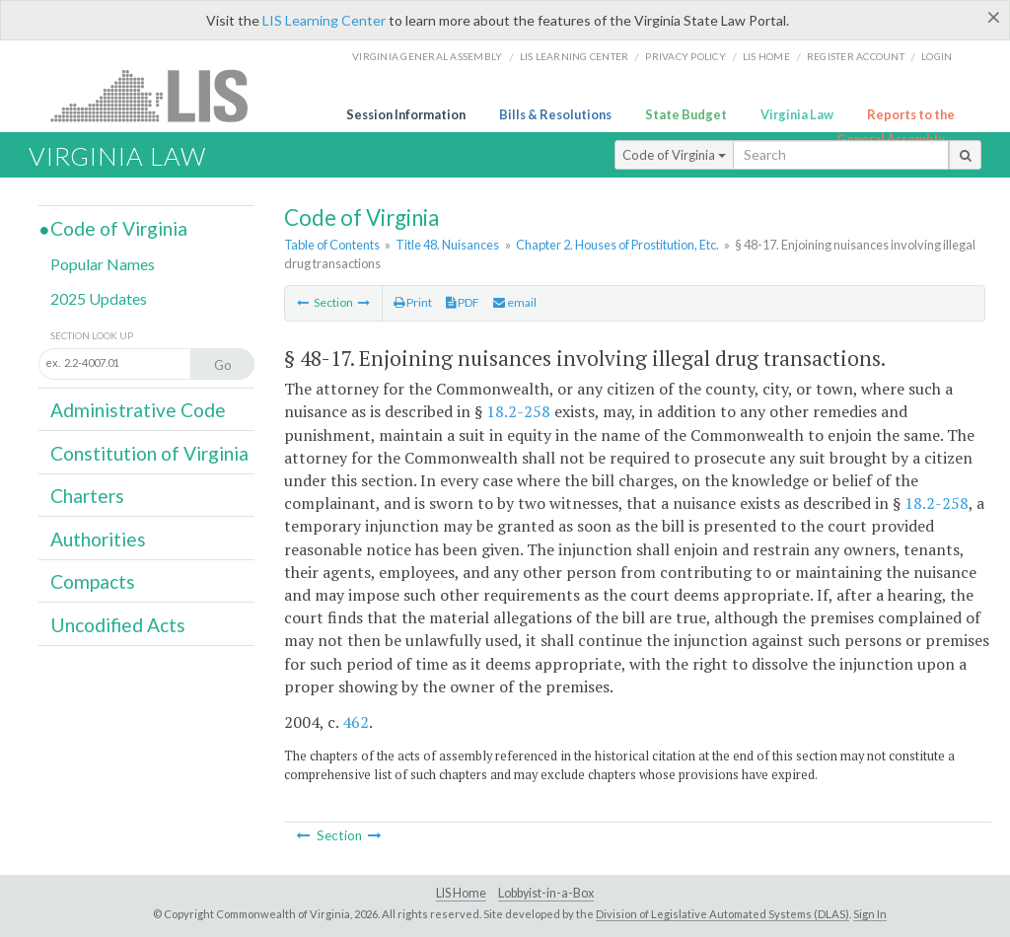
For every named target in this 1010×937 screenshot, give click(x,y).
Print (413, 302)
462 (355, 722)
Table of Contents (332, 244)
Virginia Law (796, 114)
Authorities (98, 539)
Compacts (92, 581)
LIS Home (461, 893)
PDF (462, 302)
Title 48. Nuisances (447, 244)
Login (936, 56)
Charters (87, 495)
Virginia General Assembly (427, 56)
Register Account (855, 56)
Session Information (406, 114)
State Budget (686, 114)
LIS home (766, 56)
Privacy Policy (685, 56)
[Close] (993, 17)
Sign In (870, 913)
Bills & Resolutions (555, 114)
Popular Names (102, 263)
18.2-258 (518, 411)
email (515, 302)
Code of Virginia (674, 155)
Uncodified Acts (117, 624)
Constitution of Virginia (149, 453)
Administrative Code (138, 409)
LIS (160, 95)
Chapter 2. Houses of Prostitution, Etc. (617, 244)
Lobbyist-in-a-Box (546, 893)
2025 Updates (98, 298)
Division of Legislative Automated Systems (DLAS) (722, 913)
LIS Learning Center (324, 20)
